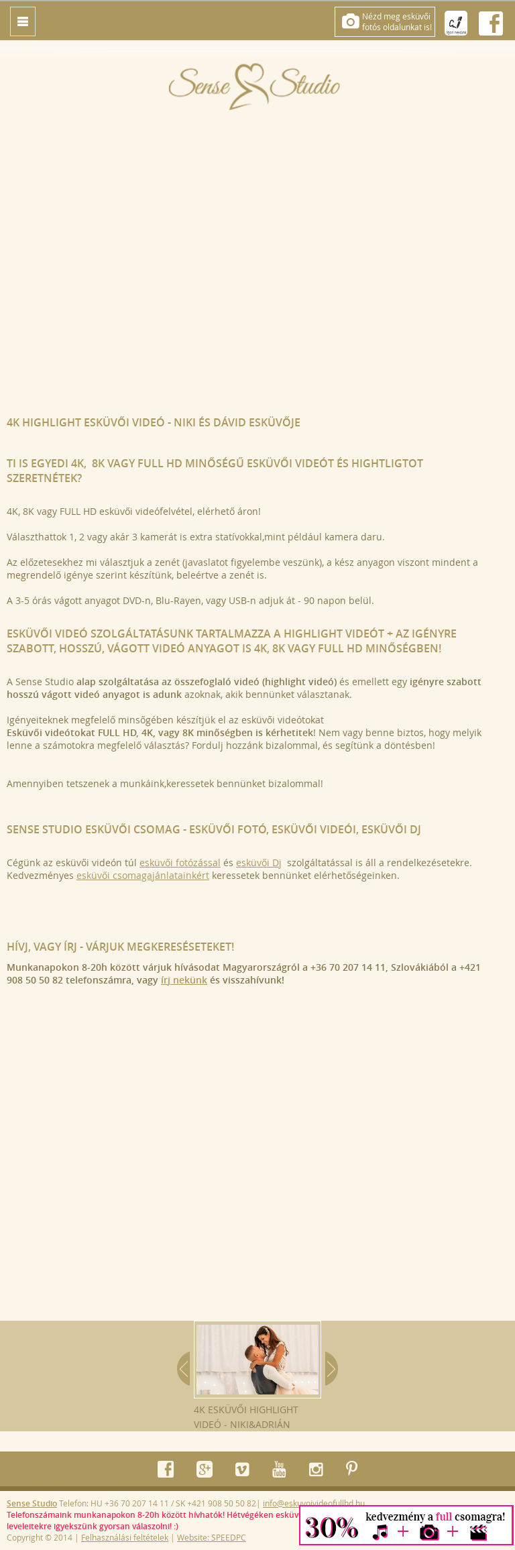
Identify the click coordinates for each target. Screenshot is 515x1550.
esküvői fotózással (180, 862)
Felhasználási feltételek (124, 1537)
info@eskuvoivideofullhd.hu (314, 1503)
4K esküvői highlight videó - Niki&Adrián (257, 1376)
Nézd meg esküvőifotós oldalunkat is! (397, 21)
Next (331, 1369)
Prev (183, 1369)
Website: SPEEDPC (211, 1537)
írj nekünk (184, 979)
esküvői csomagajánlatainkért (142, 875)
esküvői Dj (259, 862)
